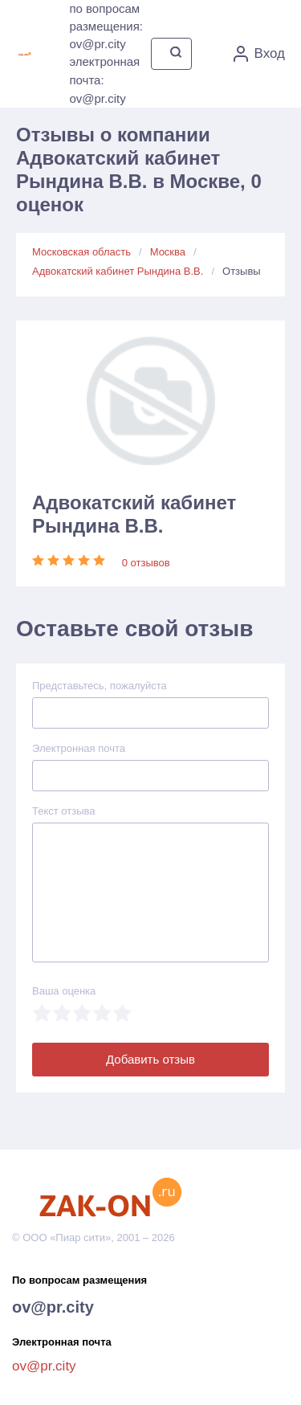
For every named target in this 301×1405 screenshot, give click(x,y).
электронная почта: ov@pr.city (104, 80)
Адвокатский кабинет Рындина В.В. (117, 271)
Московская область (81, 252)
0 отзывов (146, 563)
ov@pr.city (53, 1307)
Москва (167, 252)
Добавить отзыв (150, 1059)
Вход (259, 54)
